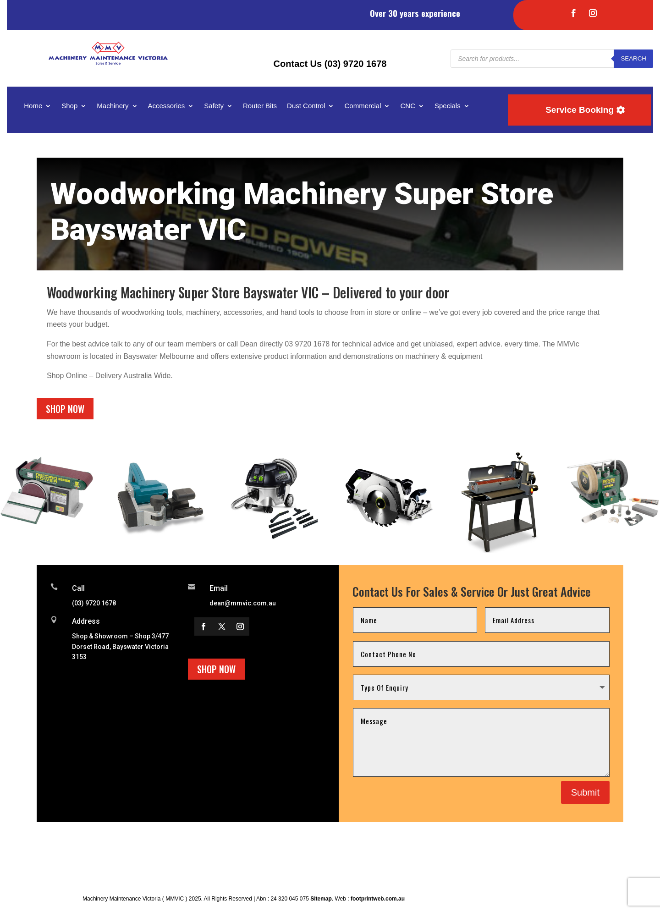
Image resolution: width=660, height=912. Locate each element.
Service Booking (579, 110)
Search (633, 58)
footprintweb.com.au (378, 899)
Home (33, 106)
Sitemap (321, 899)
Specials (447, 106)
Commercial (362, 106)
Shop (69, 106)
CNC (407, 106)
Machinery (112, 106)
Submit (585, 792)
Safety (214, 106)
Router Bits (260, 106)
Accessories (166, 106)
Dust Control (306, 106)
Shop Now (65, 409)
